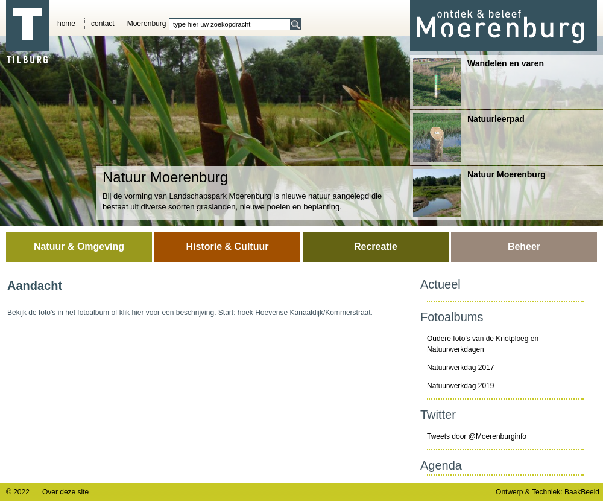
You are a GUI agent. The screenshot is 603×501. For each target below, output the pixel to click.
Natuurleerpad (469, 137)
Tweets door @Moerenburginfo (476, 436)
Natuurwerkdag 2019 (460, 385)
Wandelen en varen (478, 82)
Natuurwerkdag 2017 (460, 367)
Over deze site (65, 492)
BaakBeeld (581, 492)
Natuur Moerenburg (479, 193)
